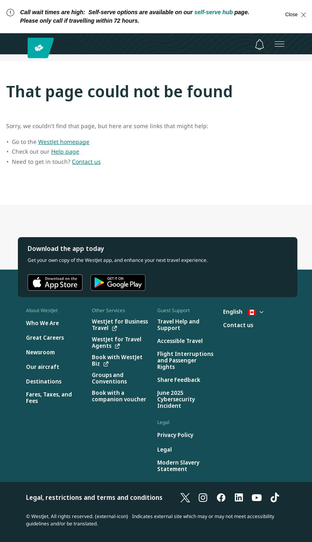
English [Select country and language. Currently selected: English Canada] (243, 311)
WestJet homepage (63, 142)
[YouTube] (257, 497)
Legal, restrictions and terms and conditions (94, 497)
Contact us (86, 161)
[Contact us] (238, 325)
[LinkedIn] (239, 497)
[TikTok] (275, 497)
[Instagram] (203, 497)
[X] (185, 497)
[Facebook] (221, 497)
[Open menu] (279, 44)
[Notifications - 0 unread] (259, 44)
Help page (65, 151)
